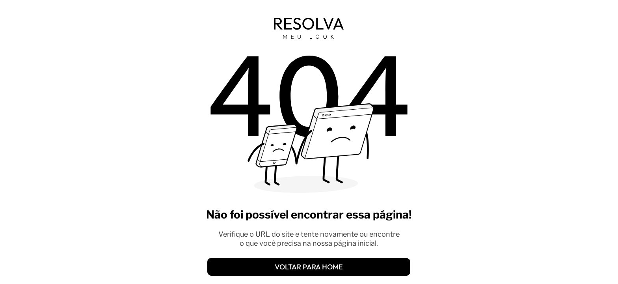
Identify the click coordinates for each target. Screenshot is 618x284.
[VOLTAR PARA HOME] (308, 267)
